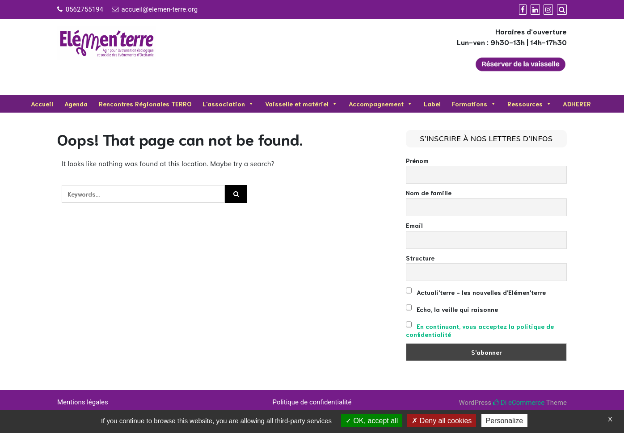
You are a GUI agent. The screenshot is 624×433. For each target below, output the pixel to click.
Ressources (529, 104)
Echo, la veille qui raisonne (452, 308)
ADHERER (577, 104)
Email (414, 225)
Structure (420, 258)
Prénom (417, 160)
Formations (474, 104)
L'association (228, 104)
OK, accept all (372, 421)
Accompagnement (381, 104)
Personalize (504, 421)
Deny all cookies (442, 421)
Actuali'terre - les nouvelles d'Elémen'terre (476, 291)
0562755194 (84, 9)
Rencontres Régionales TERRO (145, 104)
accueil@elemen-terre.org (160, 9)
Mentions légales (82, 402)
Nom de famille (428, 193)
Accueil (42, 104)
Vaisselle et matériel (301, 104)
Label (432, 104)
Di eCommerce (518, 403)
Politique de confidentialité (312, 402)
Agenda (76, 104)
